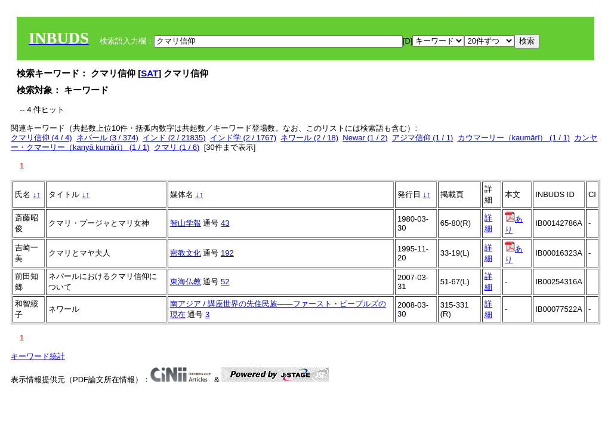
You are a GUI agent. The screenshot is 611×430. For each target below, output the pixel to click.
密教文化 (185, 252)
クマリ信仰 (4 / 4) (41, 137)
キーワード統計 (38, 356)
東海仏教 (185, 281)
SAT (149, 73)
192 (227, 252)
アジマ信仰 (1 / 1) (422, 137)
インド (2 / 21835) (174, 137)
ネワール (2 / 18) (309, 137)
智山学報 (185, 223)
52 (225, 281)
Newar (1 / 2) (364, 137)
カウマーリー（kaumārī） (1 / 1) (514, 137)
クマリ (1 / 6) (177, 147)
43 (225, 223)
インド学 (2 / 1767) (243, 137)
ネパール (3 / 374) (107, 137)
